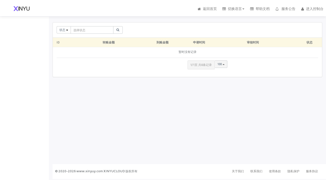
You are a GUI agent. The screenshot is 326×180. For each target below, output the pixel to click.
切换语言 (233, 8)
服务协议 (312, 171)
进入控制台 (311, 8)
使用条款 (275, 171)
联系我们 (256, 171)
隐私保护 (293, 171)
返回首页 (207, 8)
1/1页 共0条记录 (201, 65)
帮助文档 (259, 8)
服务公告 (285, 8)
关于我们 (238, 171)
